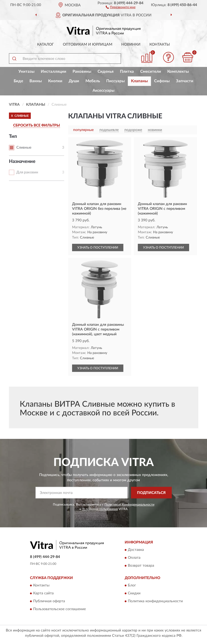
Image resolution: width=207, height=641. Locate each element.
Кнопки (55, 81)
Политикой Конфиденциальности (129, 504)
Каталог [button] (45, 44)
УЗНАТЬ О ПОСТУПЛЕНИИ (97, 247)
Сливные (23, 147)
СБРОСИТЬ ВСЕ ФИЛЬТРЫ (36, 125)
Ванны (35, 81)
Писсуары (115, 81)
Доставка (136, 550)
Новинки (130, 44)
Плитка (127, 72)
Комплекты (178, 72)
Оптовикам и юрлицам (87, 44)
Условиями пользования (100, 509)
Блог (132, 585)
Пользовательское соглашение (59, 609)
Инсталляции (53, 72)
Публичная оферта (49, 601)
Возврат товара (141, 565)
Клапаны (139, 81)
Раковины (82, 72)
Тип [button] (13, 136)
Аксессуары (103, 91)
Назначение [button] (22, 161)
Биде (18, 81)
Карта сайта (43, 593)
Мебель (92, 81)
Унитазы (26, 72)
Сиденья (106, 72)
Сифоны (162, 81)
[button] (120, 6)
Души (74, 81)
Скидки (134, 593)
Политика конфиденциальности (155, 601)
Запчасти (184, 81)
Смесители (150, 72)
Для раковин (27, 172)
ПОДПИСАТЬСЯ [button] (151, 493)
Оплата (134, 558)
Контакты (159, 44)
